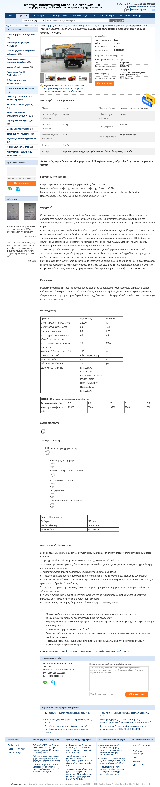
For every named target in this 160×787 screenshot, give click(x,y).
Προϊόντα (23, 15)
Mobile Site (138, 765)
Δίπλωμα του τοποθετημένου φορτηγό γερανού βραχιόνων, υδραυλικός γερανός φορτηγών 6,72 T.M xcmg (79, 749)
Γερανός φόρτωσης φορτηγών (91, 651)
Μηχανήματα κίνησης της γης (20, 121)
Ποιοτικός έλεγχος (80, 15)
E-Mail (135, 757)
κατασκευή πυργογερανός (18, 134)
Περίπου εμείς (38, 15)
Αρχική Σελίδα (12, 25)
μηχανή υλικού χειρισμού (18, 67)
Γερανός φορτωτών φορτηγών (44, 25)
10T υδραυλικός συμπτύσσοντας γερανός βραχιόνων (67, 713)
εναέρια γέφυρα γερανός (18, 147)
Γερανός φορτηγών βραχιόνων (21, 34)
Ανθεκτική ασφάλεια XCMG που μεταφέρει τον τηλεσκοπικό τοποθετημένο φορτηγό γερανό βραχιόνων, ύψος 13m (46, 768)
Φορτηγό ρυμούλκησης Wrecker (21, 139)
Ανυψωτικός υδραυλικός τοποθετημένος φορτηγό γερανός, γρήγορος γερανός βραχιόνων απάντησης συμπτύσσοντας (111, 750)
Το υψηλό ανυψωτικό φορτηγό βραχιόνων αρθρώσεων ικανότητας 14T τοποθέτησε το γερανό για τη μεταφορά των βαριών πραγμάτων (79, 774)
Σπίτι (11, 15)
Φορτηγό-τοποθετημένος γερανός (63, 651)
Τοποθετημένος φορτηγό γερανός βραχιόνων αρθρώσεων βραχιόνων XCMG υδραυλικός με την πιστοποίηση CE (79, 761)
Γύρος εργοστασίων (58, 15)
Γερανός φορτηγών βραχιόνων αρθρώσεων (85, 740)
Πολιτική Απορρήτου (18, 784)
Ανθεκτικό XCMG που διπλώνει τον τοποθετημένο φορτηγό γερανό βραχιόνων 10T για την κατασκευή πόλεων (46, 749)
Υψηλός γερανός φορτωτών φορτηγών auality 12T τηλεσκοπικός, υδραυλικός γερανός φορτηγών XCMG (64, 88)
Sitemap (136, 761)
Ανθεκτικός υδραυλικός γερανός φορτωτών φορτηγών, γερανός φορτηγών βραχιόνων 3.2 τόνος (46, 758)
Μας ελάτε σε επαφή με (104, 15)
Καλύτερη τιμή (75, 91)
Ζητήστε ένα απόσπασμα (136, 7)
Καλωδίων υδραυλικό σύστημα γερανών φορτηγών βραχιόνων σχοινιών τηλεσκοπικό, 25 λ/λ (113, 760)
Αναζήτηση (119, 21)
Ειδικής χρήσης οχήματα (18, 129)
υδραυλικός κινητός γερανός (20, 104)
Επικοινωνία (21, 183)
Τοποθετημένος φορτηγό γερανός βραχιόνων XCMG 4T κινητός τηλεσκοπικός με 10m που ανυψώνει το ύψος (112, 770)
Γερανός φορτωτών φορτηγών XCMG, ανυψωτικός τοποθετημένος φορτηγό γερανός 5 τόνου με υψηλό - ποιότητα (67, 729)
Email (152, 7)
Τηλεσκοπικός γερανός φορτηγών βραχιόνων (119, 740)
